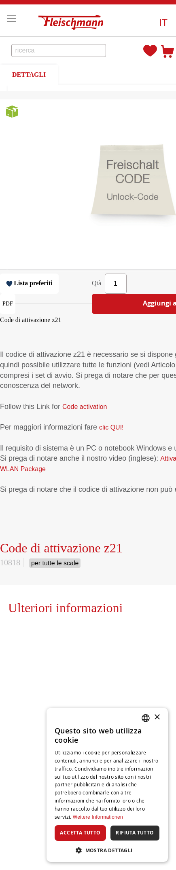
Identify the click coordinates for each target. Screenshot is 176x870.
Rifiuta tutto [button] (135, 832)
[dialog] (107, 785)
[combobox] (58, 50)
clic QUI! (111, 427)
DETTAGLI (29, 74)
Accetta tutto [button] (80, 832)
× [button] (157, 717)
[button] (163, 22)
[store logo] (72, 20)
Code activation (84, 406)
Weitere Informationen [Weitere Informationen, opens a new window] (98, 817)
